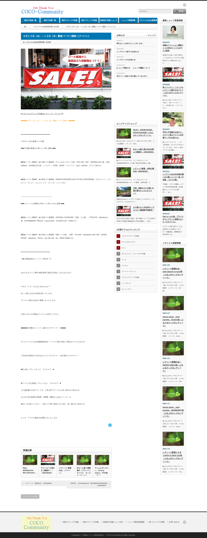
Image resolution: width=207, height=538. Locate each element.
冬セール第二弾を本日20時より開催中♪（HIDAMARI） (144, 150)
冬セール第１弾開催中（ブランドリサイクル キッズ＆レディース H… (84, 473)
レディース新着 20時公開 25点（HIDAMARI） (144, 170)
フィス (124, 259)
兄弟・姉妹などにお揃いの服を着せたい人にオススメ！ (143, 190)
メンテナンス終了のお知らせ (128, 52)
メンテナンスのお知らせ (126, 60)
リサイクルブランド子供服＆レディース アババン (42, 114)
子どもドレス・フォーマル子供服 (133, 254)
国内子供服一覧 (30, 20)
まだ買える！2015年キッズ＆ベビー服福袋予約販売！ (143, 208)
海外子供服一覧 (50, 20)
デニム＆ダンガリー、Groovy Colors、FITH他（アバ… (102, 471)
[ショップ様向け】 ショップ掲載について (133, 68)
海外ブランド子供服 (89, 20)
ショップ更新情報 (128, 20)
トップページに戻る (30, 496)
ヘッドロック (126, 283)
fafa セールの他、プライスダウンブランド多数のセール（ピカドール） (173, 219)
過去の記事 (152, 35)
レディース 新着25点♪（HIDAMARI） (39, 483)
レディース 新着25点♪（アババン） (65, 470)
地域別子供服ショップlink (108, 21)
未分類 (56, 27)
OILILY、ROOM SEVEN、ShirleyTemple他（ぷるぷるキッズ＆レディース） (143, 132)
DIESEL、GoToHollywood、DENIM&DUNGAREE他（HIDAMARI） (89, 484)
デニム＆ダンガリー (129, 242)
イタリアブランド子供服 (130, 236)
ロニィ (124, 248)
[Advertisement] (100, 9)
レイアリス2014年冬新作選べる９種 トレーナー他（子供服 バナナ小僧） (173, 177)
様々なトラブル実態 (157, 522)
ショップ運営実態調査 (136, 522)
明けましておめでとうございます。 (130, 43)
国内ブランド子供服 (69, 20)
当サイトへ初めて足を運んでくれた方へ (132, 76)
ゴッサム (125, 265)
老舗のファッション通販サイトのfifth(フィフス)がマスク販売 (173, 48)
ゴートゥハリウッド (129, 271)
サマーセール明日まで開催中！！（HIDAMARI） (48, 470)
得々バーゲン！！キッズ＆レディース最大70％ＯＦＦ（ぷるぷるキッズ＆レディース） (173, 91)
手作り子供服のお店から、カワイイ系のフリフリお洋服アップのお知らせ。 (173, 134)
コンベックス (126, 289)
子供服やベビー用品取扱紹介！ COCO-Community (101, 535)
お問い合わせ (174, 522)
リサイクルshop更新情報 (148, 21)
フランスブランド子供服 (130, 277)
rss (184, 4)
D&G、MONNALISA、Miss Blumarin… (29, 470)
